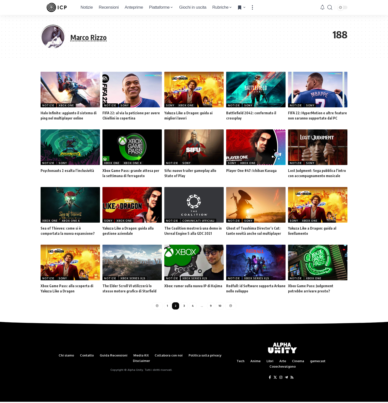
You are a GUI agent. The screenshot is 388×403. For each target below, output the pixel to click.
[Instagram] (281, 378)
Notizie (48, 105)
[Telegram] (286, 378)
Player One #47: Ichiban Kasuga (251, 170)
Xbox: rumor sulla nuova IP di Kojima (193, 286)
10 (220, 306)
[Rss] (292, 378)
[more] (252, 7)
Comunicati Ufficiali (198, 220)
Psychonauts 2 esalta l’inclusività (67, 170)
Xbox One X (133, 163)
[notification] (322, 7)
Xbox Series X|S (133, 278)
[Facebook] (269, 378)
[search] (329, 7)
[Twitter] (275, 378)
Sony (125, 105)
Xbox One (66, 105)
